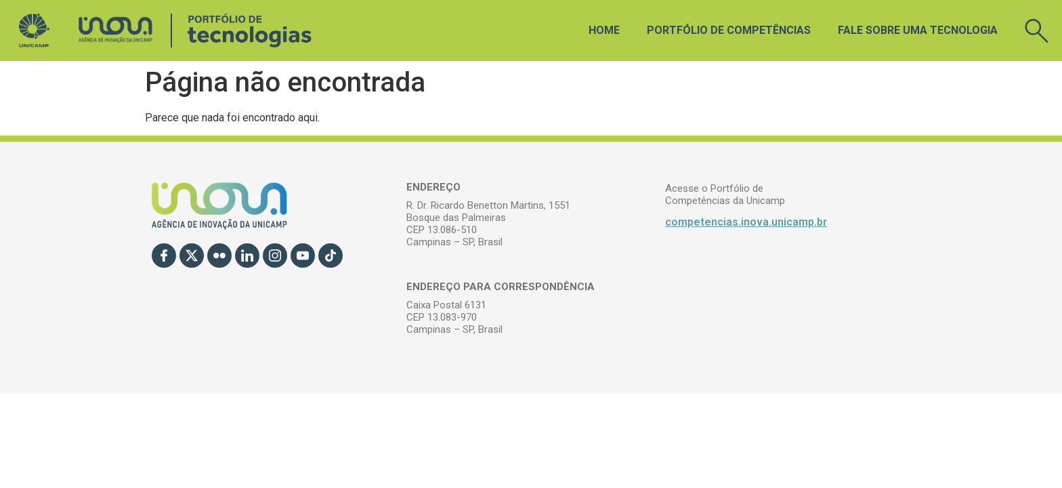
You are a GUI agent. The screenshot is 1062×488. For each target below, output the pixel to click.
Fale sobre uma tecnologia (918, 30)
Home (604, 30)
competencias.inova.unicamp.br (746, 222)
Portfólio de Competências (729, 30)
